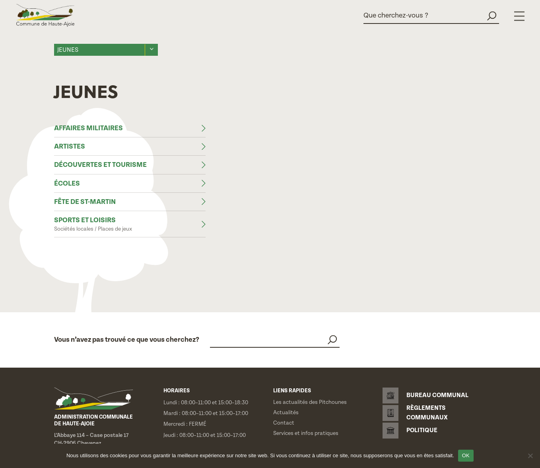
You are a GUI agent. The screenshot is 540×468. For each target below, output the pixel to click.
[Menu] (519, 16)
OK (466, 455)
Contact (283, 423)
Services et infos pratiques (305, 433)
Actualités (286, 412)
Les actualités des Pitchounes (310, 402)
